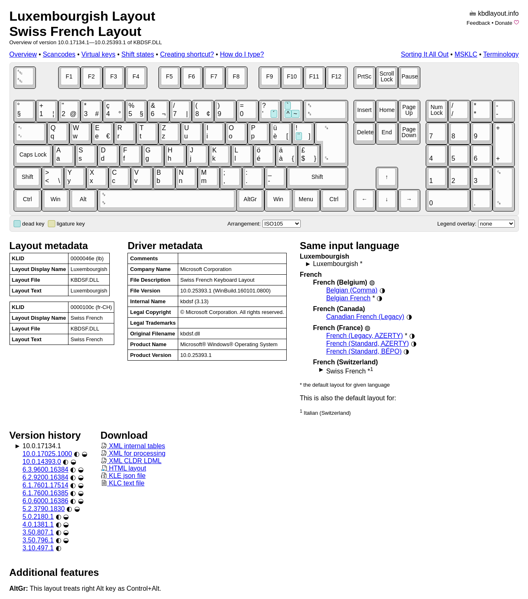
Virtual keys (98, 54)
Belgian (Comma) (351, 290)
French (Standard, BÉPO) (364, 351)
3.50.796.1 (38, 540)
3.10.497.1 (38, 547)
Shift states (137, 54)
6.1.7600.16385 (45, 493)
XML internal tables (133, 445)
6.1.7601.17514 (45, 485)
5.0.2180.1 (38, 516)
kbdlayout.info (498, 13)
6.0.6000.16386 (45, 500)
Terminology (501, 54)
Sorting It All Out (425, 54)
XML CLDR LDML (131, 460)
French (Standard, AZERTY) (367, 343)
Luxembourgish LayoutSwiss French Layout (82, 24)
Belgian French (348, 298)
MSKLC (466, 54)
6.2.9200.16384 (45, 477)
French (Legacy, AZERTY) (364, 335)
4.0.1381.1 (38, 524)
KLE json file (123, 475)
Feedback (478, 23)
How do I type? (242, 54)
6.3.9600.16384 (45, 469)
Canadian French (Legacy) (365, 316)
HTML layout (123, 468)
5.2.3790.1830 (44, 508)
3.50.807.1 (38, 532)
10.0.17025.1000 (47, 453)
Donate (503, 23)
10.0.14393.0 (42, 461)
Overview (23, 54)
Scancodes (59, 54)
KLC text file (123, 483)
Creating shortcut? (187, 54)
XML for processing (133, 453)
